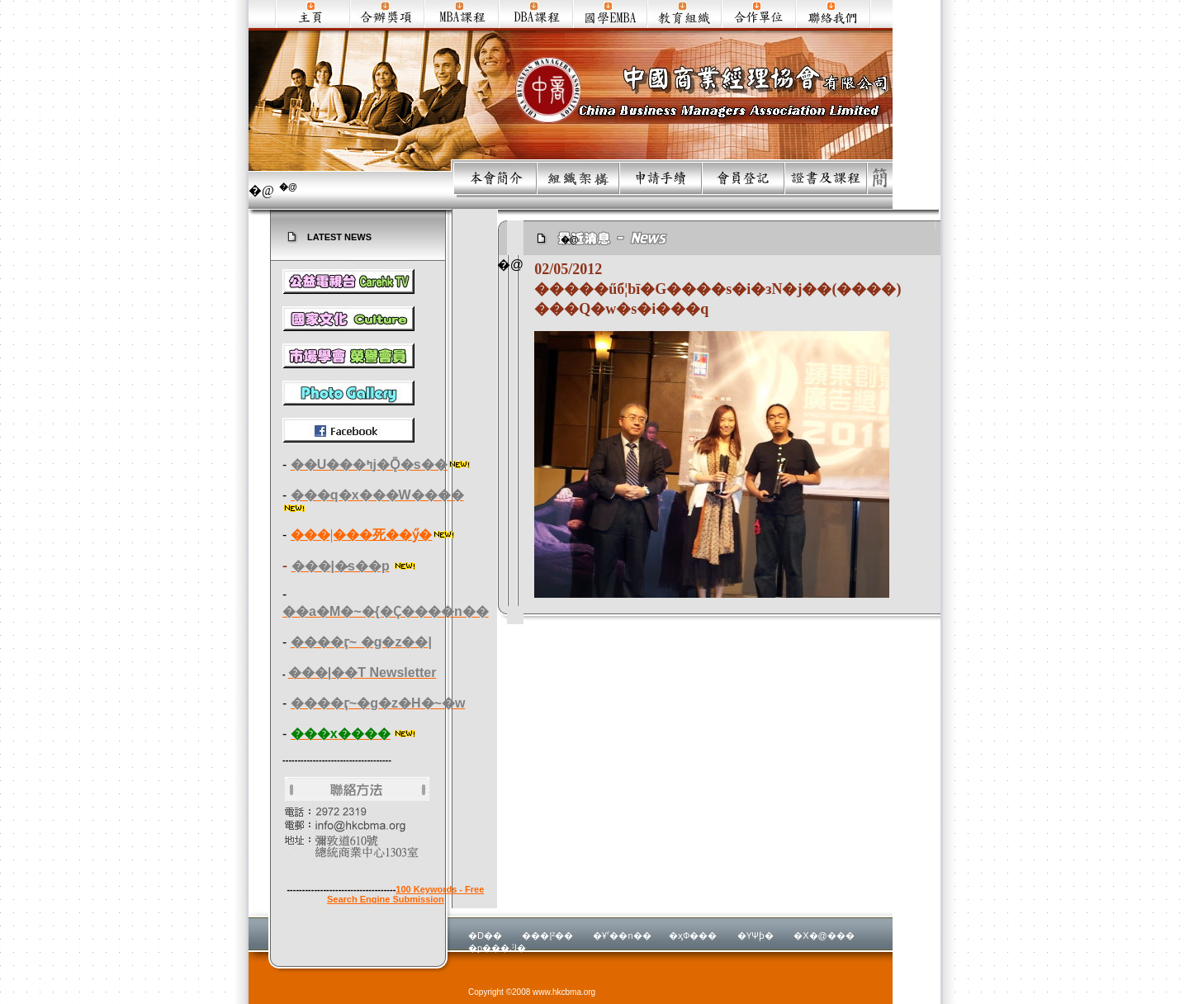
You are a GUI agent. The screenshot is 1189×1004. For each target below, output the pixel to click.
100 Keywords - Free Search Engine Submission (405, 894)
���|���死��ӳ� (362, 535)
